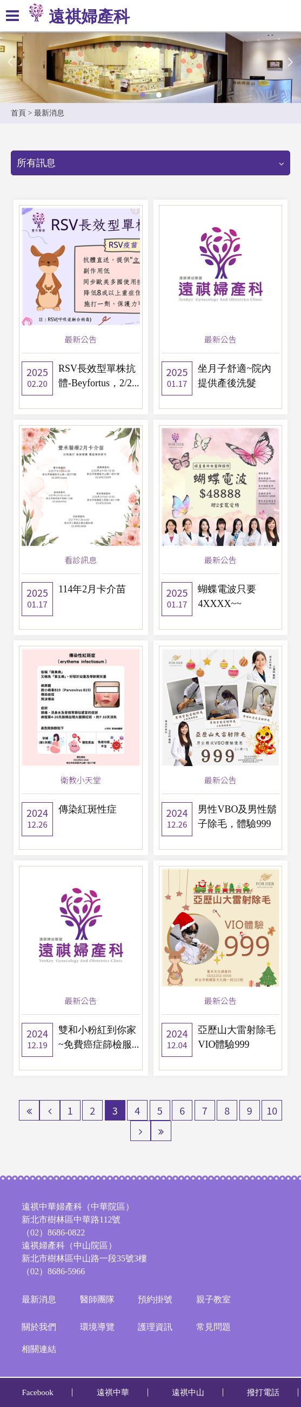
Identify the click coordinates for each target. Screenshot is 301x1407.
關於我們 (39, 1326)
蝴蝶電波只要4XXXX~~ (227, 596)
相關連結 (39, 1349)
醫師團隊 (97, 1299)
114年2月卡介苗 (92, 589)
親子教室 (213, 1299)
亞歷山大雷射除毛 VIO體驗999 (237, 1037)
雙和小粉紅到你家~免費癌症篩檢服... (98, 1037)
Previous (10, 62)
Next (290, 62)
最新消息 (39, 1299)
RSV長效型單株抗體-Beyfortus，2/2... (98, 375)
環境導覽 (97, 1326)
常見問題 (213, 1326)
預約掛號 (155, 1299)
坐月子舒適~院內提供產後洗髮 (234, 375)
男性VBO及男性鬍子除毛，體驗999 (237, 816)
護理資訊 (155, 1326)
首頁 (18, 113)
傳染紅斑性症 (87, 809)
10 (271, 1110)
